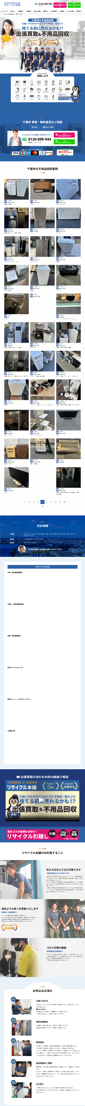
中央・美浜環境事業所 (15, 572)
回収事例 (28, 11)
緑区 (37, 231)
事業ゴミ (45, 11)
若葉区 (34, 433)
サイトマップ (57, 1)
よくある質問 (70, 11)
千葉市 (12, 202)
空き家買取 (54, 11)
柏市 (8, 433)
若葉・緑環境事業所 (14, 636)
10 (64, 502)
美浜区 (8, 231)
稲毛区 (34, 202)
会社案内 (62, 11)
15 (42, 506)
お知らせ (12, 11)
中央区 (60, 345)
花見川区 (9, 202)
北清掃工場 (11, 731)
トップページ (4, 11)
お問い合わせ (77, 1)
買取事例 (20, 11)
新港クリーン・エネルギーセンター (19, 699)
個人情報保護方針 (65, 1)
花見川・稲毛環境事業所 (16, 604)
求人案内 (72, 1)
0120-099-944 (41, 1009)
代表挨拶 (78, 11)
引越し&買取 (37, 11)
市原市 (60, 403)
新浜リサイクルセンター (16, 667)
